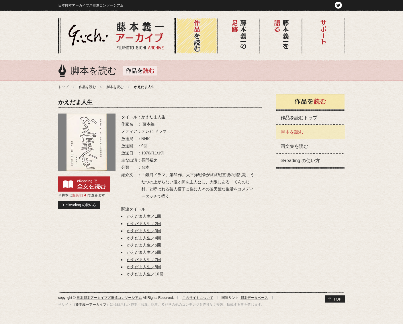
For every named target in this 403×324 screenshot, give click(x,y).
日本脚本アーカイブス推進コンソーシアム (91, 5)
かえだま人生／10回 (145, 274)
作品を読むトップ (299, 117)
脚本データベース (254, 298)
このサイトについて (197, 298)
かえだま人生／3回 (144, 230)
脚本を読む (115, 87)
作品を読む (87, 87)
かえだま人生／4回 (144, 238)
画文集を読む (294, 146)
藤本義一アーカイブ (90, 305)
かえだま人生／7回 (144, 259)
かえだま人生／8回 (144, 267)
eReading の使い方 (300, 160)
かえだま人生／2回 (144, 223)
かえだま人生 (153, 117)
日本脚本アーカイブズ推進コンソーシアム (109, 298)
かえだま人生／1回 (144, 216)
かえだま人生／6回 (144, 252)
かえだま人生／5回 (144, 245)
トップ (63, 87)
